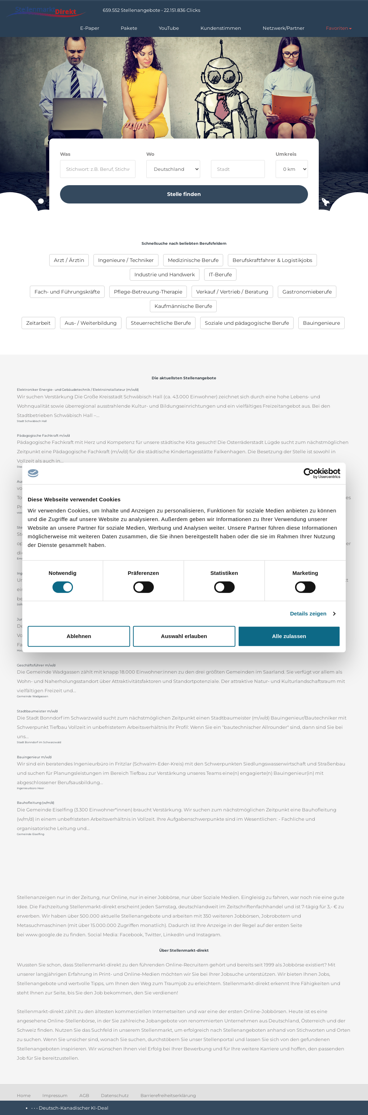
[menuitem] (69, 260)
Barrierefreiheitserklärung (168, 1095)
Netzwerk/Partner (283, 28)
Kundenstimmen (221, 28)
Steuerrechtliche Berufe (161, 323)
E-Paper (89, 28)
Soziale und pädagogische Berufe (247, 323)
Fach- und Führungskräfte (67, 292)
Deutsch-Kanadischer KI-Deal (74, 1108)
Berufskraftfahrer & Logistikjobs (272, 260)
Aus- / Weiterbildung (91, 323)
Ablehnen (78, 636)
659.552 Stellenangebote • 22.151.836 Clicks (151, 10)
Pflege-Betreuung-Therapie (148, 292)
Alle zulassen (289, 636)
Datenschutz (115, 1095)
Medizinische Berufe (193, 260)
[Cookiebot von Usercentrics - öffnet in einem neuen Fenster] (308, 473)
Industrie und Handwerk (164, 274)
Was (65, 154)
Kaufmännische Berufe (183, 306)
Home (24, 1095)
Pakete (129, 28)
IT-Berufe (220, 274)
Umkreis (286, 154)
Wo (150, 154)
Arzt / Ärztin (69, 260)
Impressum (55, 1095)
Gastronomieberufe (307, 292)
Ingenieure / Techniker (126, 260)
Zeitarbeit (38, 323)
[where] (238, 169)
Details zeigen (308, 613)
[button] (339, 28)
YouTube (169, 28)
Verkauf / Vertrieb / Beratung (232, 292)
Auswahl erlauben (184, 636)
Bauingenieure (321, 323)
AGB (84, 1095)
